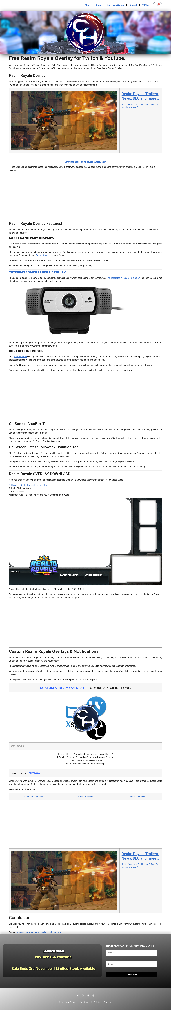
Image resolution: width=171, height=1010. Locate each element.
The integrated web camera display (123, 278)
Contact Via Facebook (34, 796)
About (98, 5)
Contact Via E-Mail (136, 796)
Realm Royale (42, 255)
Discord (133, 5)
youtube (57, 932)
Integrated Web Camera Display (37, 272)
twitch (49, 932)
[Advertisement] (85, 196)
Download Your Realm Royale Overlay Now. (85, 162)
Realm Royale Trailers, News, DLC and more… (140, 96)
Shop (87, 5)
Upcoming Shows (115, 5)
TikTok (145, 5)
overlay (29, 932)
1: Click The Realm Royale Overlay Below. (28, 485)
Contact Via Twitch (85, 796)
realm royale (40, 932)
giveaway (21, 932)
